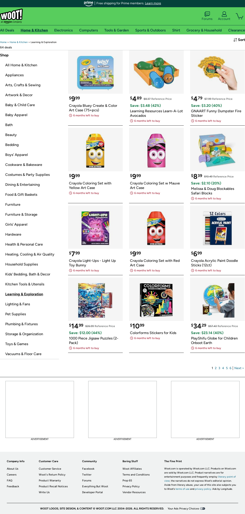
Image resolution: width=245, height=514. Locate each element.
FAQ (9, 480)
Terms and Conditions (136, 474)
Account (224, 16)
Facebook (88, 468)
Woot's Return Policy (52, 474)
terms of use (182, 489)
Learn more (153, 3)
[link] (3, 42)
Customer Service (50, 468)
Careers (12, 474)
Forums (207, 16)
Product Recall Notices (53, 486)
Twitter (86, 474)
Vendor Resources (134, 492)
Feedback (13, 486)
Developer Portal (92, 492)
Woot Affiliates (132, 468)
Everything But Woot (95, 486)
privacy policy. (203, 489)
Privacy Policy (131, 486)
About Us (12, 468)
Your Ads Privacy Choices (183, 508)
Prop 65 (127, 480)
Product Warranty (50, 480)
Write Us (44, 492)
